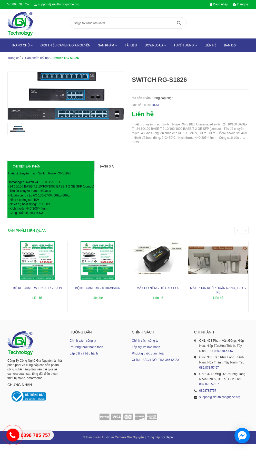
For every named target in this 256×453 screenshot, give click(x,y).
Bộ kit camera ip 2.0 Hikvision (37, 297)
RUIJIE (157, 105)
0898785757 (207, 400)
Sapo (169, 446)
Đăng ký (241, 4)
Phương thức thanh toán (86, 356)
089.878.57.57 (224, 360)
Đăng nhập (219, 4)
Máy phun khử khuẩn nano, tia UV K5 (218, 299)
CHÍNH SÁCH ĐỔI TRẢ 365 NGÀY (156, 369)
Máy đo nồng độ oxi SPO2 (158, 297)
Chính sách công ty (83, 350)
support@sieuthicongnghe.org (58, 4)
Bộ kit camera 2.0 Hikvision (98, 297)
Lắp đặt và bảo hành (84, 363)
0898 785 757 (20, 4)
